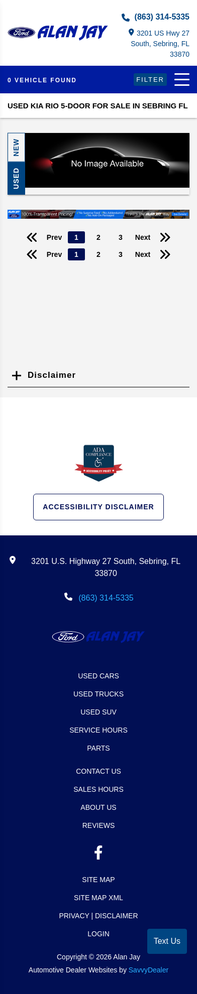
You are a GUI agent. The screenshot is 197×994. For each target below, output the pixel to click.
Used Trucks (98, 694)
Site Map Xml (98, 898)
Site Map (98, 880)
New (16, 147)
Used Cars (98, 676)
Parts (98, 748)
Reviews (98, 825)
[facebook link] (98, 855)
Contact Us (98, 771)
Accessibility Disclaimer (98, 507)
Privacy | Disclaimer (98, 916)
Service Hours (98, 730)
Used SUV (98, 712)
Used (16, 178)
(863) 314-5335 (155, 17)
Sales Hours (98, 789)
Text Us (167, 941)
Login (98, 934)
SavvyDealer (148, 970)
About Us (98, 807)
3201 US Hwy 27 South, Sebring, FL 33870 (159, 43)
